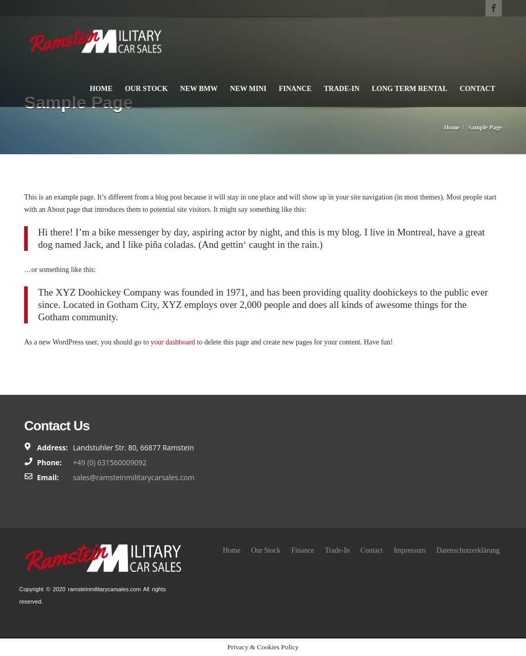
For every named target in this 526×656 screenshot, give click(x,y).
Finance (295, 89)
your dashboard (173, 342)
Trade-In (342, 89)
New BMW (199, 89)
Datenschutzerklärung (468, 550)
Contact (477, 89)
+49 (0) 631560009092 (110, 462)
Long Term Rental (409, 89)
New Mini (248, 89)
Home (101, 89)
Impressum (409, 550)
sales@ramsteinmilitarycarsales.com (134, 477)
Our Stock (146, 89)
